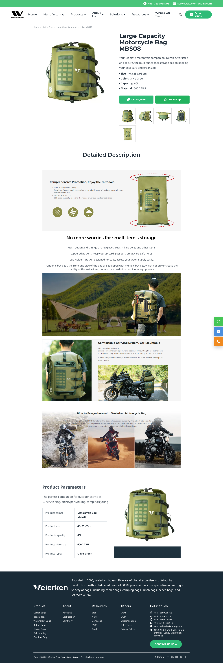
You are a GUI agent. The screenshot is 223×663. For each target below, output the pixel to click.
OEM (123, 612)
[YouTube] (176, 657)
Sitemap (159, 656)
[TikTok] (185, 657)
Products (77, 14)
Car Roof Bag (40, 637)
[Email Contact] (218, 331)
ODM (123, 616)
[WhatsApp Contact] (218, 321)
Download (97, 620)
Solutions (116, 14)
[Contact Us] (218, 341)
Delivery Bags (40, 633)
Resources (139, 14)
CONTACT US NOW (166, 644)
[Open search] (180, 14)
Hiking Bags (39, 629)
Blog (94, 612)
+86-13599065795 (161, 612)
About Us (96, 14)
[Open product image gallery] (72, 71)
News (95, 616)
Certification (69, 616)
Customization (128, 620)
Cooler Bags (39, 612)
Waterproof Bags (42, 620)
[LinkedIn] (172, 657)
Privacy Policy (128, 629)
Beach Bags (39, 616)
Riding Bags (47, 27)
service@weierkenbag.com (166, 626)
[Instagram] (181, 657)
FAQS (94, 624)
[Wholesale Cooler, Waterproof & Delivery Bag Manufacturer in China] (17, 14)
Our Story (67, 620)
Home (32, 14)
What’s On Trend (162, 14)
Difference (126, 624)
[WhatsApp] (156, 4)
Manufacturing (53, 14)
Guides (95, 629)
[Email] (192, 4)
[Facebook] (168, 657)
